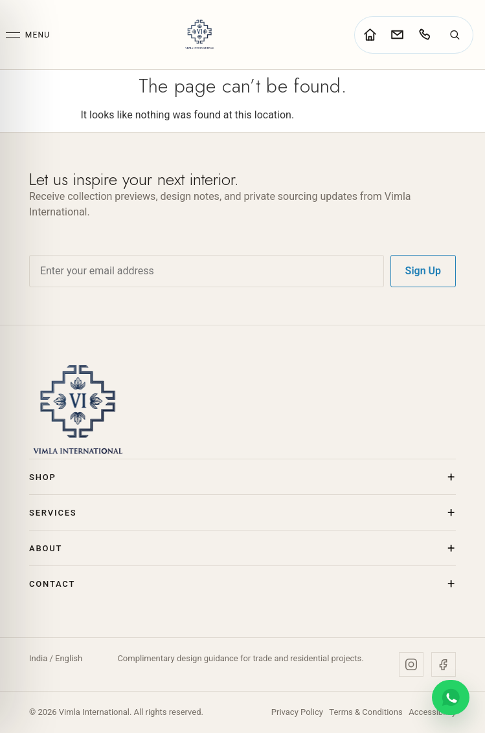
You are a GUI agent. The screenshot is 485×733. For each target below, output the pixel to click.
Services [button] (53, 513)
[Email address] (206, 271)
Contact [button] (52, 584)
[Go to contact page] (397, 35)
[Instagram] (411, 664)
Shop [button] (42, 477)
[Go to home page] (370, 35)
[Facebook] (443, 664)
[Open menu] (28, 35)
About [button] (45, 548)
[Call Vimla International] (424, 35)
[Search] (454, 35)
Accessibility (432, 712)
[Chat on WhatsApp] (450, 697)
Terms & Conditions (365, 712)
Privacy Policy (297, 712)
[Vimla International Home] (199, 34)
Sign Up (423, 271)
